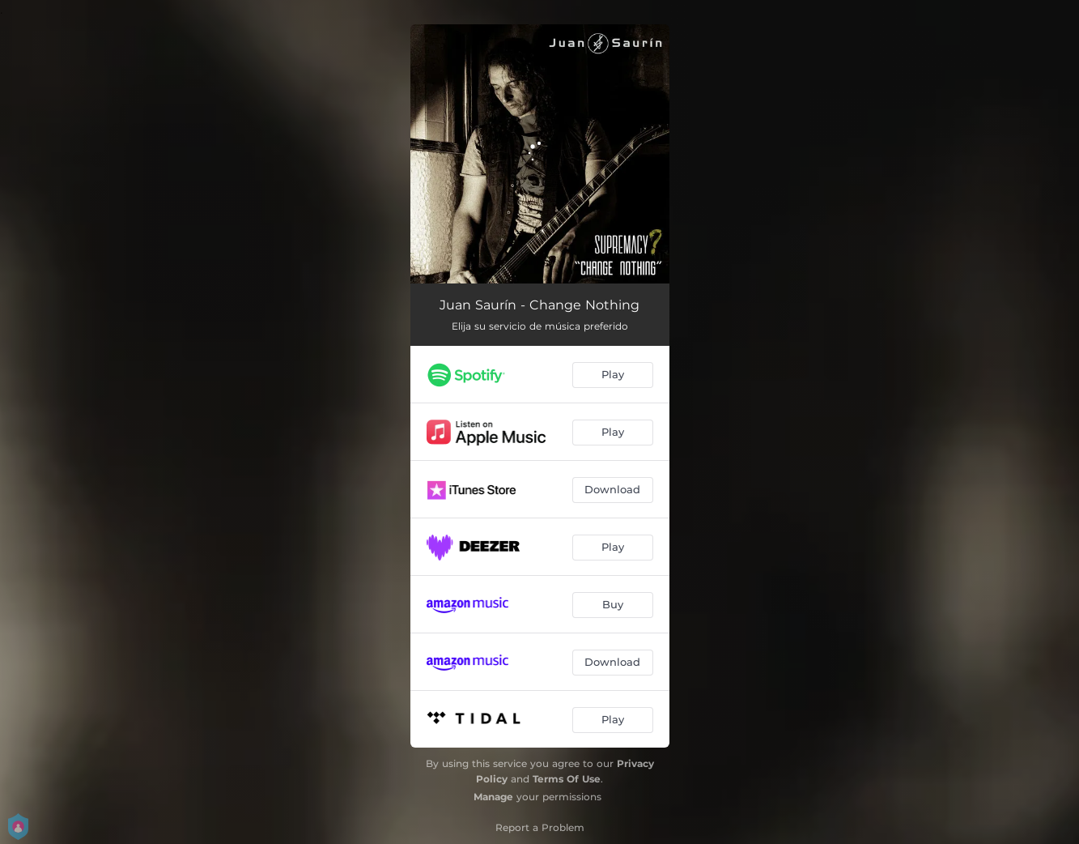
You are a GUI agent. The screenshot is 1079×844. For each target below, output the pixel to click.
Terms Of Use (567, 779)
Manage (493, 797)
